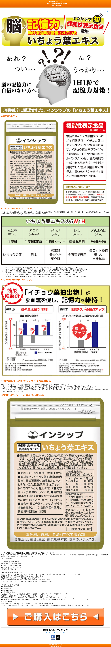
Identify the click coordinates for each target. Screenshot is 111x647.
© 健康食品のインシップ (55, 644)
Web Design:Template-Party (55, 646)
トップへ (107, 11)
